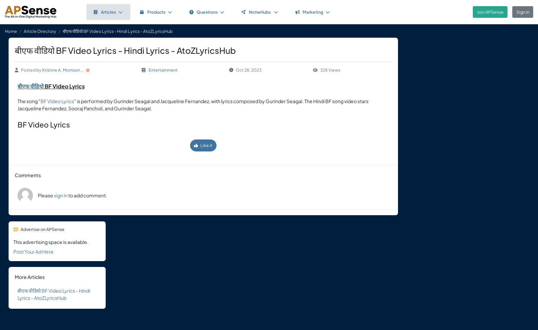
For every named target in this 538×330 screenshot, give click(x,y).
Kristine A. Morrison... (63, 70)
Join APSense (490, 12)
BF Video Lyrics (57, 101)
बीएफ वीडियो (30, 86)
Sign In (522, 12)
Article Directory (40, 31)
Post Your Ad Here (33, 251)
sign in (61, 195)
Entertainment (163, 70)
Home (11, 31)
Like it (203, 145)
